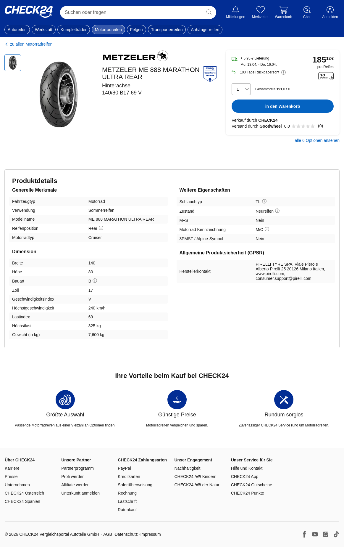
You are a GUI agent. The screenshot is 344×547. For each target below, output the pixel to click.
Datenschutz (126, 534)
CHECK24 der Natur (197, 484)
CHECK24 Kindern (196, 476)
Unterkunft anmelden (80, 493)
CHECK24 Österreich (24, 493)
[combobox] (241, 89)
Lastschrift (127, 501)
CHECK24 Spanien (22, 501)
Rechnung (127, 493)
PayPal (124, 468)
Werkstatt (43, 29)
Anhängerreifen (205, 29)
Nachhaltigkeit (188, 468)
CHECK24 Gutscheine (251, 484)
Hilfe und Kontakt (247, 468)
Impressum (150, 534)
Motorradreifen (108, 29)
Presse (11, 476)
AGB (107, 534)
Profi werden (73, 476)
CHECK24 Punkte (247, 493)
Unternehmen (17, 484)
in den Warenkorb (282, 106)
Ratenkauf (127, 509)
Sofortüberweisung (135, 484)
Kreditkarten (129, 476)
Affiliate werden (75, 484)
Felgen (136, 29)
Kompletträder (74, 29)
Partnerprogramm (77, 468)
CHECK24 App (245, 476)
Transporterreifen (167, 29)
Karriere (12, 468)
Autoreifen (17, 29)
